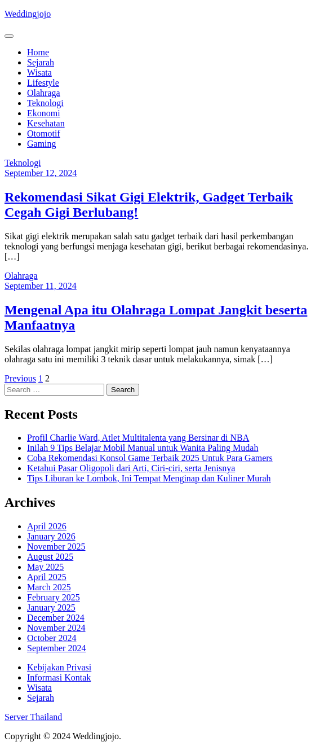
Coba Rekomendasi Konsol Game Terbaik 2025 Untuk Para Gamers (150, 458)
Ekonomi (43, 113)
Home (38, 52)
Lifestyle (43, 82)
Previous (20, 378)
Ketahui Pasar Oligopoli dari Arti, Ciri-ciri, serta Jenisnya (131, 468)
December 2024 (56, 617)
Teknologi (45, 103)
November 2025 (56, 546)
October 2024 (52, 638)
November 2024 (56, 628)
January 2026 (51, 536)
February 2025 (53, 597)
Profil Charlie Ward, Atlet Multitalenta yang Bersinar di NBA (138, 437)
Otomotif (43, 133)
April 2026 (46, 526)
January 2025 (51, 607)
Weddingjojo (28, 14)
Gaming (41, 143)
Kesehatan (46, 123)
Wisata (39, 72)
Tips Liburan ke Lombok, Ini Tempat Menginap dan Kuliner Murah (149, 478)
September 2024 (56, 648)
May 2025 (45, 567)
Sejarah (40, 62)
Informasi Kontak (59, 677)
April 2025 (46, 577)
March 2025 (49, 587)
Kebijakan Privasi (59, 667)
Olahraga (43, 93)
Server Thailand (33, 717)
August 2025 (50, 556)
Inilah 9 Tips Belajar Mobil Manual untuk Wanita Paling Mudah (142, 448)
